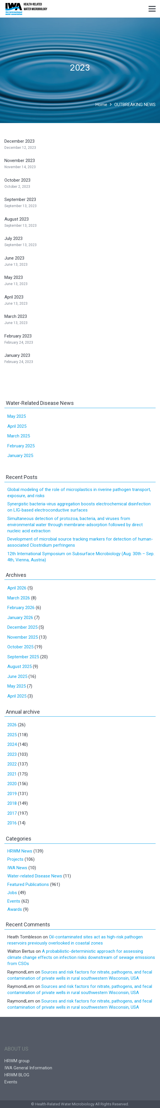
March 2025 (18, 436)
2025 (12, 734)
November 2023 (19, 160)
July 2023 (13, 238)
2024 (12, 744)
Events (13, 901)
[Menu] (152, 8)
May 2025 (16, 416)
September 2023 (20, 199)
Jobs (12, 892)
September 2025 (23, 656)
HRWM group (17, 1060)
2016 (12, 823)
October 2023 (17, 180)
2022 (12, 764)
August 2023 (16, 219)
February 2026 (21, 607)
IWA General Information (28, 1068)
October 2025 (20, 647)
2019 (12, 793)
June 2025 (17, 676)
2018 (12, 803)
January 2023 (17, 355)
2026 (12, 724)
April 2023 (13, 297)
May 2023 (13, 277)
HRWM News (19, 851)
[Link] (26, 8)
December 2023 (19, 141)
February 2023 (18, 336)
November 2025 (22, 637)
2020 (12, 783)
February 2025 (21, 446)
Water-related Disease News (34, 876)
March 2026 (18, 598)
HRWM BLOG (16, 1075)
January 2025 (20, 455)
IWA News (17, 867)
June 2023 (14, 258)
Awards (14, 909)
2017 (12, 813)
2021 (12, 774)
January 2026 (20, 617)
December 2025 (22, 627)
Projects (15, 859)
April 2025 (16, 426)
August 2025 (19, 666)
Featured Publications (28, 884)
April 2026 (16, 588)
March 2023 (15, 316)
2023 (12, 754)
